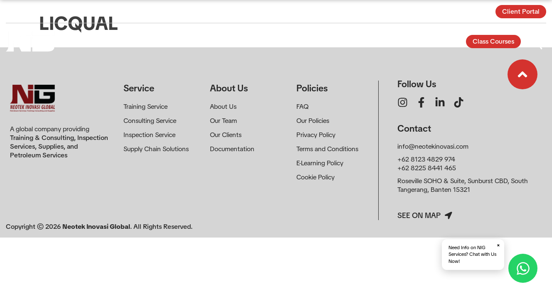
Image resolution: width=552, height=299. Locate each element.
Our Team (223, 120)
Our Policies (312, 120)
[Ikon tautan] (522, 74)
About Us (223, 106)
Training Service (145, 106)
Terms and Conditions (327, 149)
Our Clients (226, 134)
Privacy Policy (315, 134)
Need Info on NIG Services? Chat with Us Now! (474, 253)
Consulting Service (149, 120)
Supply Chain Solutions (156, 149)
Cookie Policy (315, 177)
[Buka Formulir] (536, 41)
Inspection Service (149, 134)
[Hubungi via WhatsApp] (522, 268)
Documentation (232, 149)
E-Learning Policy (319, 163)
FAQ (302, 106)
